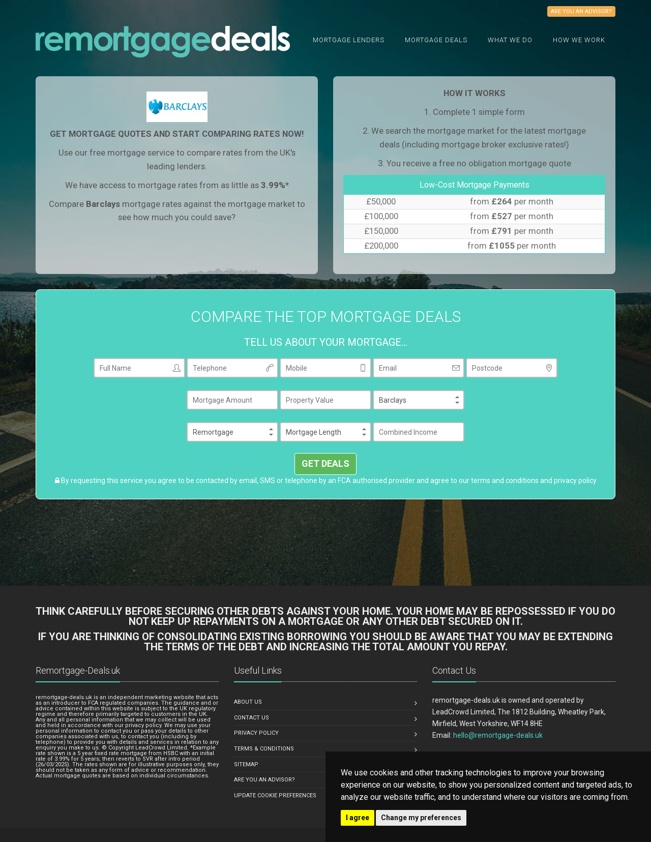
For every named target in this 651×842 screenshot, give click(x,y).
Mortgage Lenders (348, 40)
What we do (510, 40)
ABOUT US (248, 702)
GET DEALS (325, 463)
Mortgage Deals (436, 40)
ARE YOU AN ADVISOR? (264, 779)
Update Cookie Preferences (275, 795)
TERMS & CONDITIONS (264, 748)
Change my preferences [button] (421, 818)
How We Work (579, 40)
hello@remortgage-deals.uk (498, 735)
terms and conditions (505, 480)
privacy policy (575, 480)
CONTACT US (251, 717)
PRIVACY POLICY (256, 733)
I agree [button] (357, 818)
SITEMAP (246, 764)
